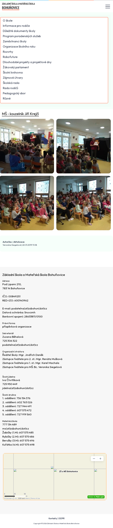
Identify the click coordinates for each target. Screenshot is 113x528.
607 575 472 (24, 410)
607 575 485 (26, 432)
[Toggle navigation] (108, 6)
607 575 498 (27, 444)
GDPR (62, 518)
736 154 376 (24, 398)
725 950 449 (10, 384)
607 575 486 (27, 436)
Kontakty (53, 518)
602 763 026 (25, 402)
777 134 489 (9, 424)
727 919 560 (24, 414)
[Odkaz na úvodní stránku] (18, 6)
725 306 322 (9, 340)
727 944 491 (24, 406)
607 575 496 (27, 440)
